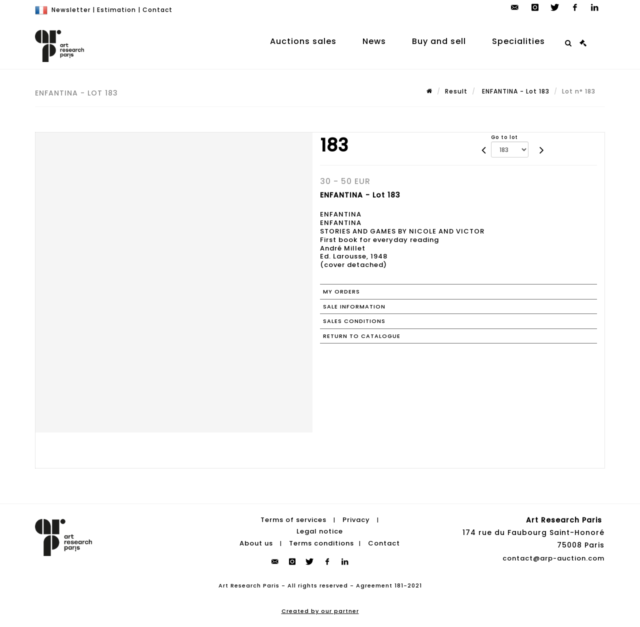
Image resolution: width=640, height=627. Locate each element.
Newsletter (71, 10)
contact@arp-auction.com (553, 558)
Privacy (356, 519)
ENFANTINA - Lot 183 (515, 91)
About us (256, 543)
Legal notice (319, 531)
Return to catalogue (361, 336)
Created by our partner (320, 611)
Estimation (116, 10)
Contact (157, 10)
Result (456, 91)
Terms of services (293, 519)
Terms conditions (321, 543)
